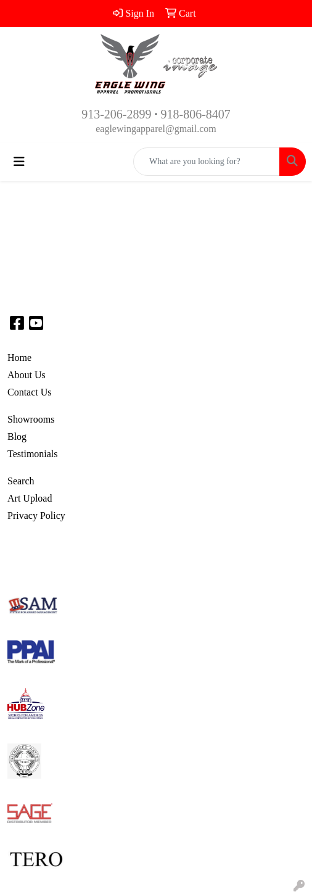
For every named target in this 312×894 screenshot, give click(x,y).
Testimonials (32, 454)
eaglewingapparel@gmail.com (156, 128)
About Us (26, 375)
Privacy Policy (36, 515)
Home (19, 357)
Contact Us (29, 392)
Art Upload (29, 498)
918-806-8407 (196, 114)
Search (21, 481)
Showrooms (30, 419)
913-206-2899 (116, 114)
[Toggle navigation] (19, 161)
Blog (17, 436)
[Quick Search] (206, 161)
